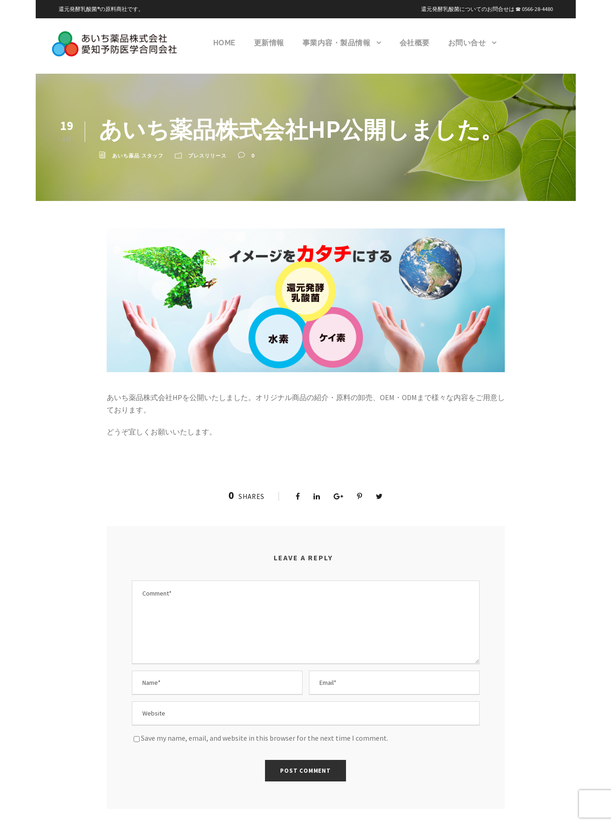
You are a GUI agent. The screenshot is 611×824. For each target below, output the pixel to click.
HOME (224, 43)
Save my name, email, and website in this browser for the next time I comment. (268, 729)
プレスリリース (207, 155)
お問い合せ (468, 43)
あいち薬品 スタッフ (137, 155)
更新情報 (269, 43)
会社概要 (415, 43)
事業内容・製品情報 (337, 43)
